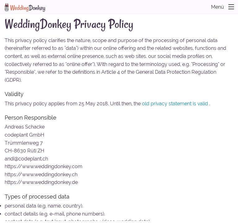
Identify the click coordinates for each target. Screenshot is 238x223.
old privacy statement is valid (175, 104)
